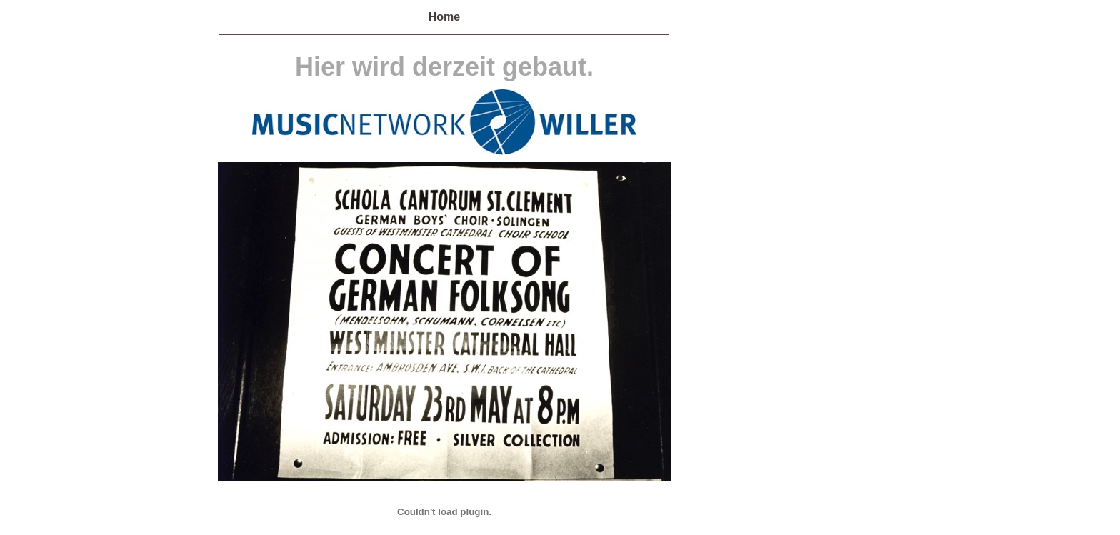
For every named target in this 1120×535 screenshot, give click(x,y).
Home (444, 17)
